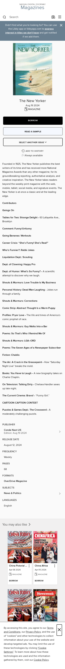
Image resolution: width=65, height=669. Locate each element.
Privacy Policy (33, 631)
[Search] (4, 17)
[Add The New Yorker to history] (32, 151)
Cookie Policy (41, 659)
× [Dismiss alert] (61, 25)
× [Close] (59, 630)
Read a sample (33, 131)
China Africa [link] (41, 565)
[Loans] (53, 17)
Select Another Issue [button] (33, 142)
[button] (33, 121)
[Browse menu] (60, 17)
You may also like (16, 525)
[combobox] (26, 17)
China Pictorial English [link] (18, 565)
